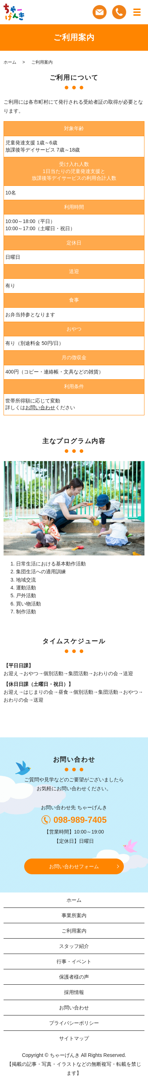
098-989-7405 (79, 820)
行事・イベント (74, 961)
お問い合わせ (40, 407)
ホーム (10, 62)
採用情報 (74, 992)
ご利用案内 (74, 931)
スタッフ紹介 (74, 946)
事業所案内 (74, 915)
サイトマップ (74, 1038)
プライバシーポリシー (74, 1023)
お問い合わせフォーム (74, 866)
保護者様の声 (74, 977)
